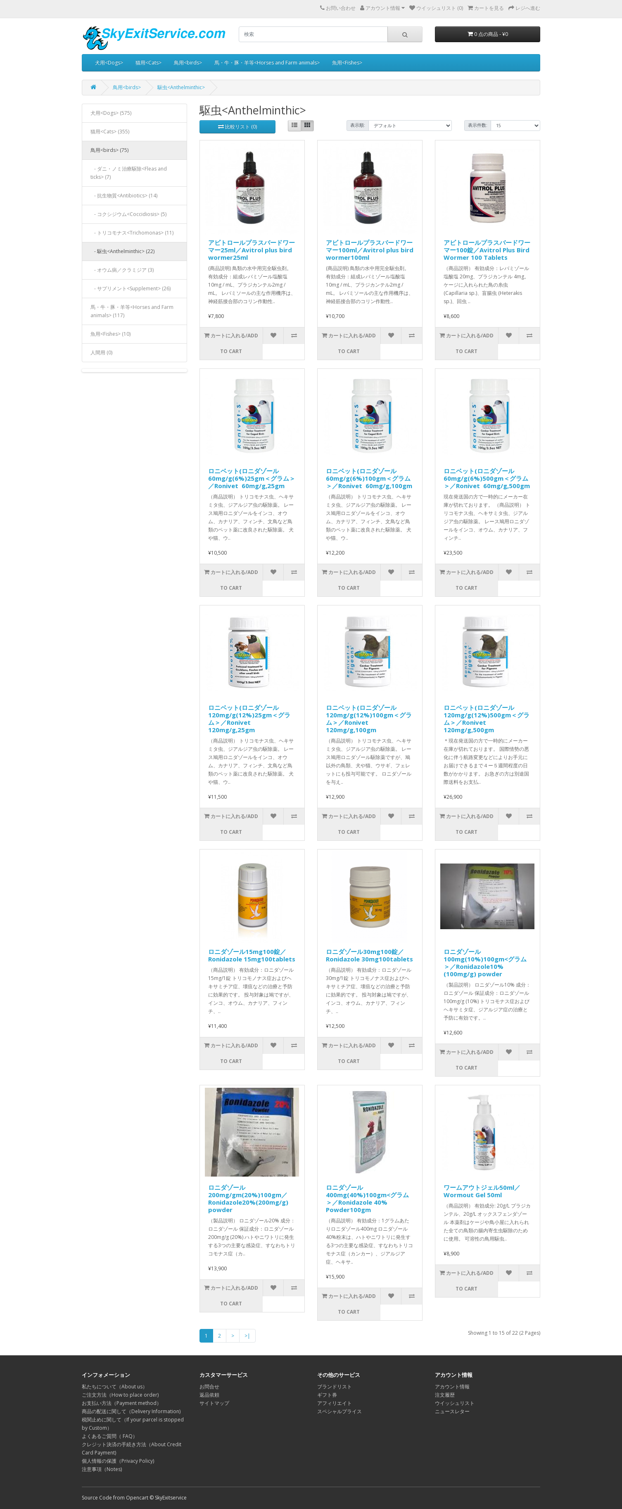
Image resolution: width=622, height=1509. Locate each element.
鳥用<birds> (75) (109, 150)
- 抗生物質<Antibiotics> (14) (123, 195)
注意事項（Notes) (102, 1469)
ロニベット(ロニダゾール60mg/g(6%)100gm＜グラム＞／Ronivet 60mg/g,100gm (369, 478)
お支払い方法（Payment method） (121, 1403)
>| (247, 1335)
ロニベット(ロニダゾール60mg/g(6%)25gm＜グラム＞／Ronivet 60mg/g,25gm (251, 478)
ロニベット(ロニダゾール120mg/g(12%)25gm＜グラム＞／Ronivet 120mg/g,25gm (249, 718)
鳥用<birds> (188, 62)
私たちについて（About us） (114, 1386)
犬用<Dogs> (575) (110, 112)
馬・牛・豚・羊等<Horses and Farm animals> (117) (131, 311)
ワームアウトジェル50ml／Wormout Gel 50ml (482, 1191)
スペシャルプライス (339, 1411)
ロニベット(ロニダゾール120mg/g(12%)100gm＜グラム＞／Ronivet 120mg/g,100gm (369, 718)
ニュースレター (452, 1411)
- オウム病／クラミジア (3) (122, 269)
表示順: (357, 125)
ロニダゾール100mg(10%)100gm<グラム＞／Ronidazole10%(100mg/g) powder (485, 962)
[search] (313, 34)
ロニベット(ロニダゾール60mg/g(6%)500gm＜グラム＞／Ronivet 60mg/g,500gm (487, 478)
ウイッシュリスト (455, 1403)
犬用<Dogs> (109, 62)
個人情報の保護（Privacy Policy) (118, 1460)
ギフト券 (327, 1394)
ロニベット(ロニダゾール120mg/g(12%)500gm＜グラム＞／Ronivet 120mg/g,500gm (486, 718)
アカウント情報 (452, 1386)
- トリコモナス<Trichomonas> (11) (131, 232)
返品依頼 (209, 1394)
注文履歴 (445, 1394)
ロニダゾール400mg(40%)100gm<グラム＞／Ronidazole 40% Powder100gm (367, 1198)
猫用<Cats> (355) (109, 131)
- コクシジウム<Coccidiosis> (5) (128, 214)
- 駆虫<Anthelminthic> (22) (122, 251)
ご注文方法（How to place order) (120, 1394)
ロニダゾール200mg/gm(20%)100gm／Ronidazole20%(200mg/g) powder (248, 1198)
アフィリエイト (334, 1403)
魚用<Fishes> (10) (110, 333)
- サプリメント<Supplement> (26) (130, 288)
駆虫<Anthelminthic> (181, 87)
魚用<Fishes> (347, 62)
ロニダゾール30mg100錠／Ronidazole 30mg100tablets (369, 955)
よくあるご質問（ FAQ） (110, 1436)
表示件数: (477, 125)
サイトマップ (214, 1403)
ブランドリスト (334, 1386)
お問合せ (209, 1386)
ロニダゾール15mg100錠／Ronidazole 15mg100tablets (251, 955)
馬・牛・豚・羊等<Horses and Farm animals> (267, 62)
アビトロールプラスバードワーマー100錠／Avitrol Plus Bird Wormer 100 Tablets (487, 249)
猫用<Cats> (148, 62)
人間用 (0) (101, 352)
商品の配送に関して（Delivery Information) (131, 1411)
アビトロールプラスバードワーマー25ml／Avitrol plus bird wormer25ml (251, 249)
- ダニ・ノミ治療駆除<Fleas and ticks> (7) (128, 172)
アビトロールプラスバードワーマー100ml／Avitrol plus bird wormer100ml (369, 249)
